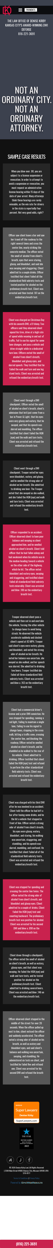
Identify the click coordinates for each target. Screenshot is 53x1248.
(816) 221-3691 (26, 1243)
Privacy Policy (34, 1178)
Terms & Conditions (20, 1178)
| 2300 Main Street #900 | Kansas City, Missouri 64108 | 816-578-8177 (26, 1172)
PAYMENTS (30, 10)
